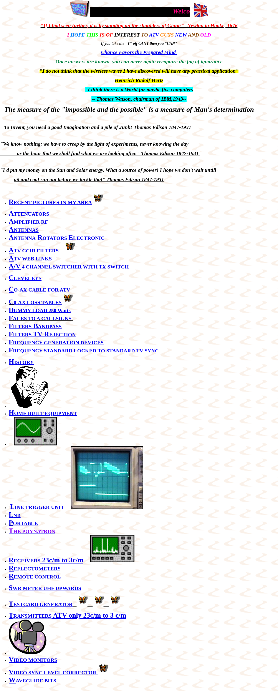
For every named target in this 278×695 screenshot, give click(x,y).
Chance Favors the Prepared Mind (139, 52)
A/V (15, 266)
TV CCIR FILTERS (36, 250)
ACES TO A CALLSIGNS (42, 318)
